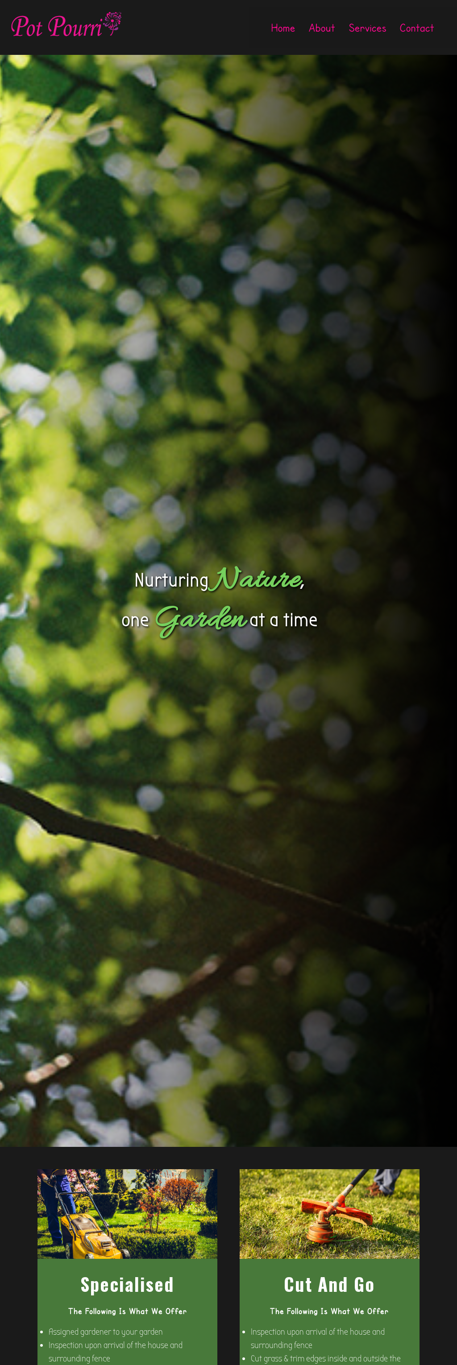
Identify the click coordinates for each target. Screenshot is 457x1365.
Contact (417, 27)
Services (367, 27)
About (322, 27)
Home (283, 27)
